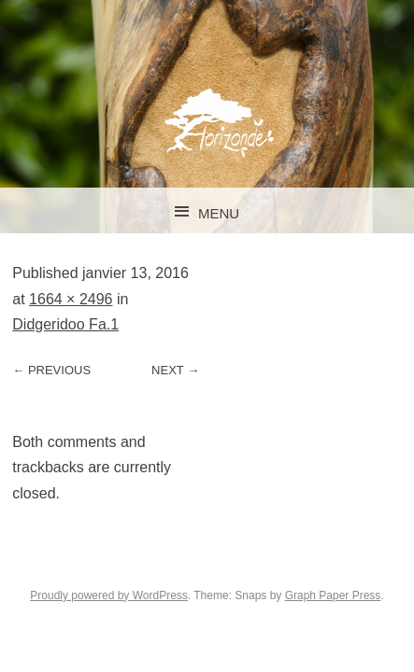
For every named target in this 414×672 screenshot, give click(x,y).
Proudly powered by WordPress (109, 595)
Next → (175, 370)
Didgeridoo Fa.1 (65, 324)
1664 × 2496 (70, 299)
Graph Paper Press (333, 595)
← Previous (51, 370)
